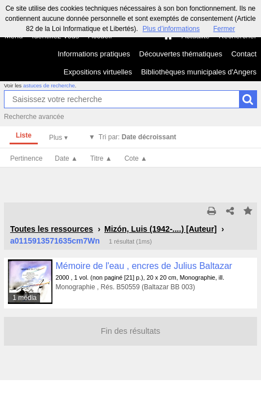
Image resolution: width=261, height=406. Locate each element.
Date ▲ (66, 158)
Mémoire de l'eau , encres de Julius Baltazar (144, 266)
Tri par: (137, 137)
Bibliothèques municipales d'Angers (198, 72)
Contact (243, 54)
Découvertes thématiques (180, 54)
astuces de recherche (49, 85)
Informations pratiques (93, 54)
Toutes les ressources (51, 228)
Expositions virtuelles (98, 72)
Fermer (224, 29)
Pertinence (26, 158)
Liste (24, 135)
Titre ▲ (101, 158)
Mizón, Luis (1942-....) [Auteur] (160, 228)
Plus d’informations (171, 29)
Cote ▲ (136, 158)
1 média (24, 298)
